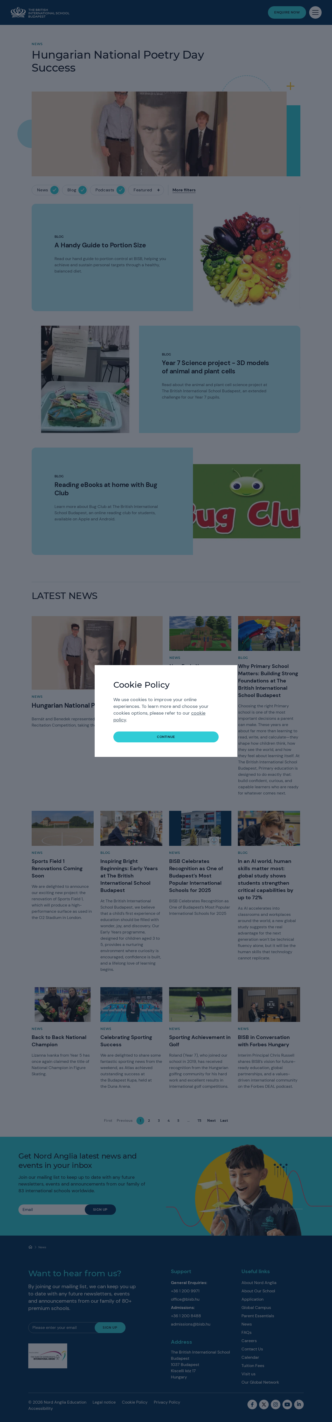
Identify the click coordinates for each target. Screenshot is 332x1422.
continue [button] (166, 737)
